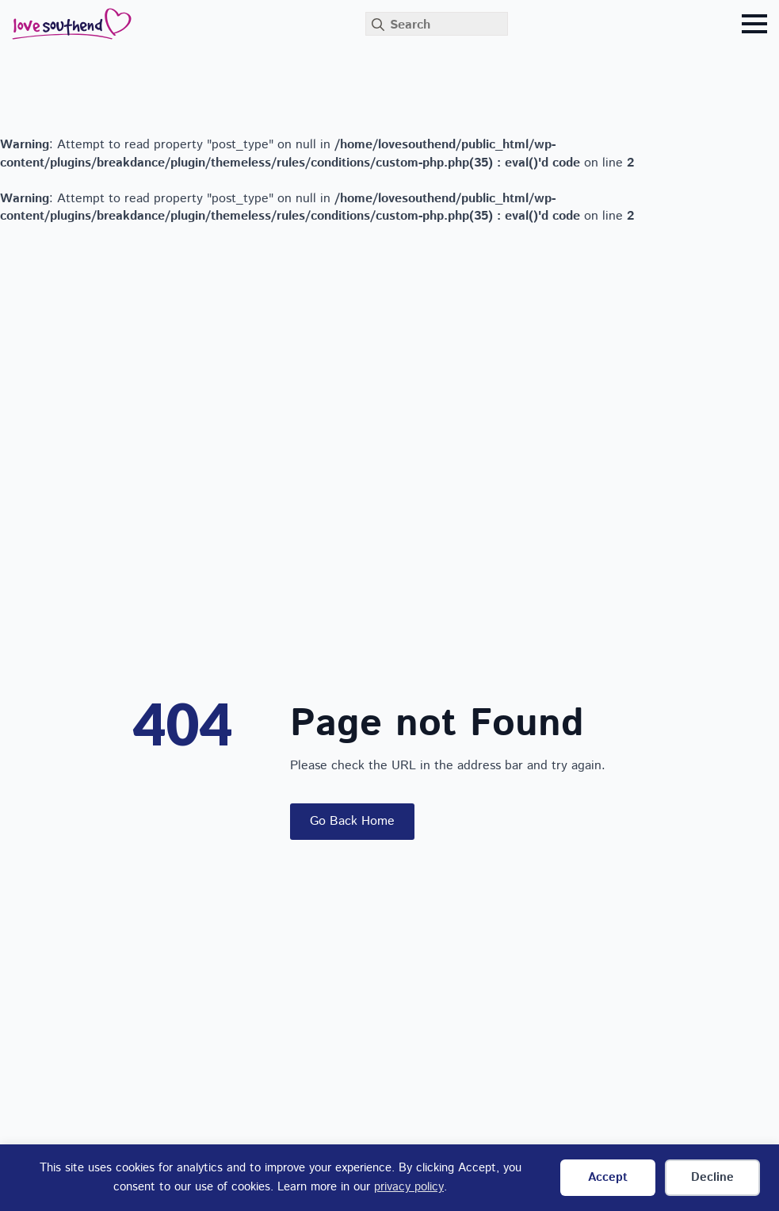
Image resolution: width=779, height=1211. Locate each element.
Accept (608, 1177)
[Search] (378, 24)
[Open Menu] (754, 23)
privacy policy (409, 1186)
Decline (712, 1177)
